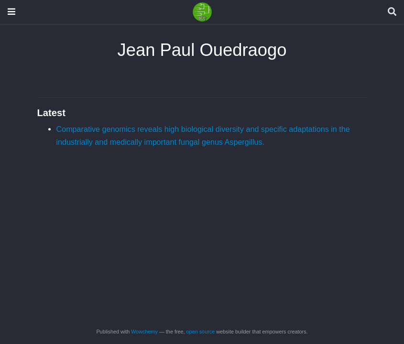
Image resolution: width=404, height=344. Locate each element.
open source (200, 331)
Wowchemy (144, 331)
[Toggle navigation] (11, 11)
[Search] (392, 12)
